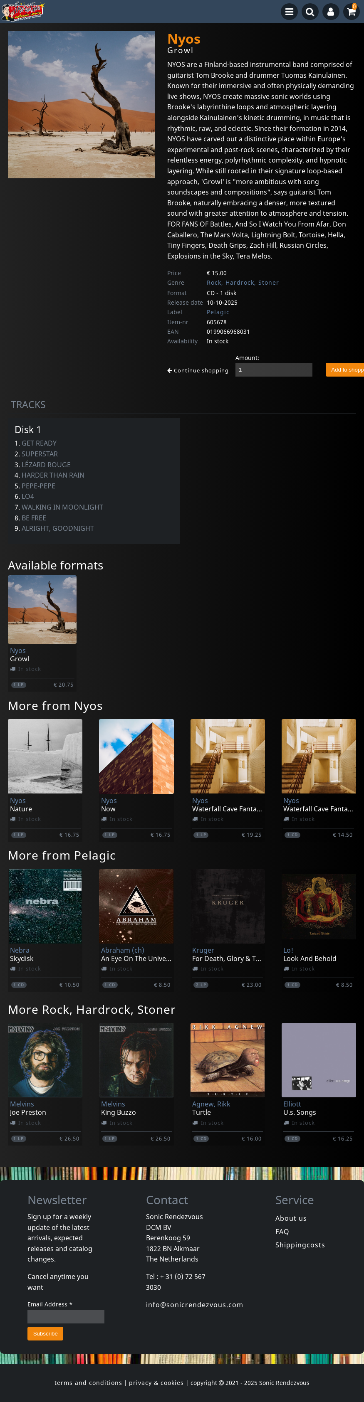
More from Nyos (55, 705)
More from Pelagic (62, 855)
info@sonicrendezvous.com (194, 1304)
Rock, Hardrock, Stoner (243, 282)
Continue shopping (198, 370)
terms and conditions (88, 1383)
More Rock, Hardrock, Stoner (92, 1009)
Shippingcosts (300, 1244)
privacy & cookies (156, 1383)
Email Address (50, 1304)
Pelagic (218, 312)
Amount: (247, 358)
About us (291, 1218)
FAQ (282, 1231)
